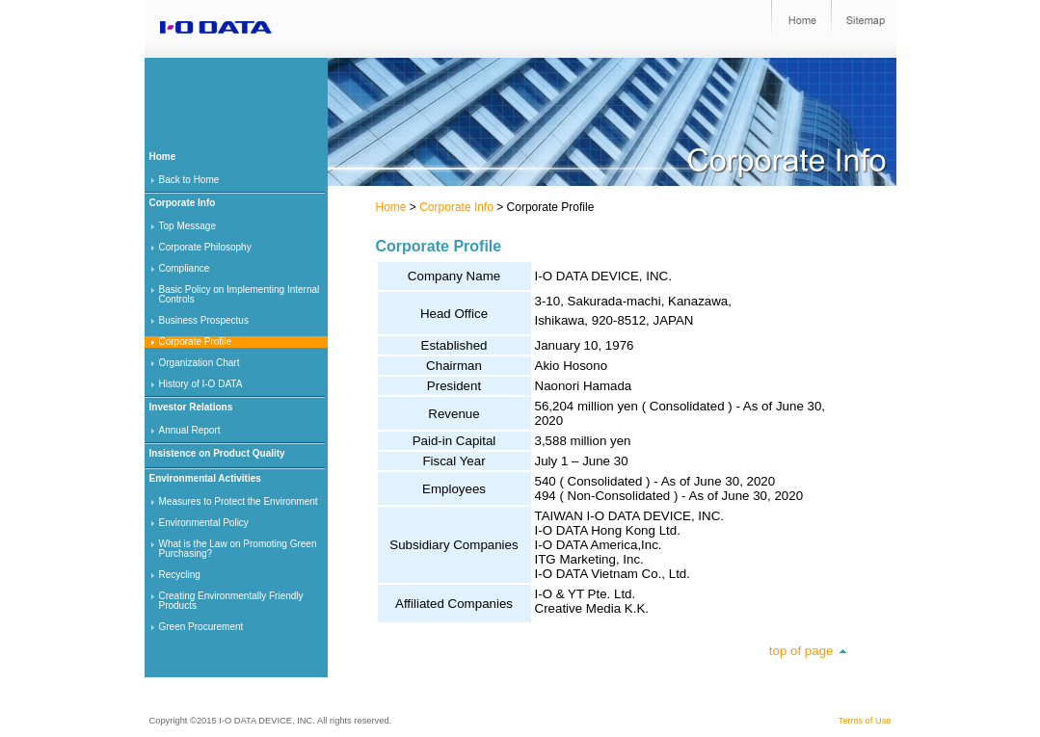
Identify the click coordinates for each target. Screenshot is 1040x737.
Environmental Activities (205, 478)
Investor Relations (191, 407)
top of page (801, 651)
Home (391, 207)
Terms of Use (865, 720)
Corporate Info (456, 207)
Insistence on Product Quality (217, 453)
